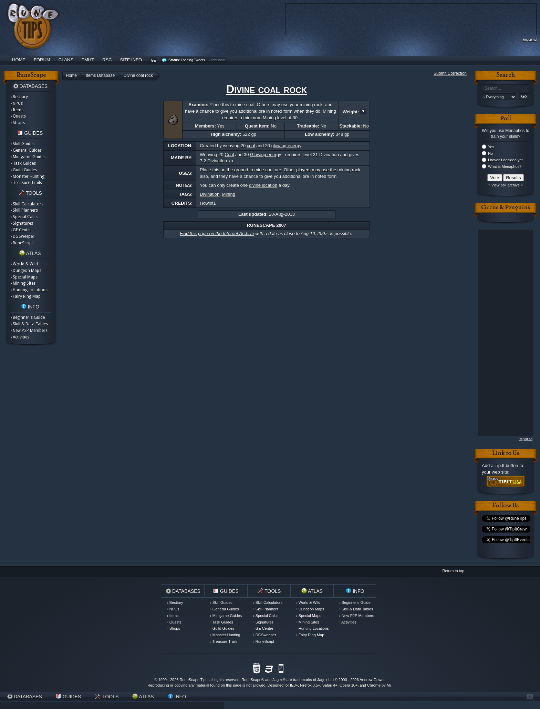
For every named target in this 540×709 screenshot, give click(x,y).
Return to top (453, 571)
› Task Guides (23, 163)
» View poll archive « (505, 185)
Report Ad (530, 39)
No (490, 153)
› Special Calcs (24, 216)
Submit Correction (450, 73)
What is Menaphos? (504, 166)
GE (153, 60)
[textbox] (505, 88)
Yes (491, 147)
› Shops (18, 122)
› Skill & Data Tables (29, 324)
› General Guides (26, 150)
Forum (42, 59)
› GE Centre (21, 229)
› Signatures (22, 223)
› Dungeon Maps (26, 270)
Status (173, 60)
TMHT (88, 59)
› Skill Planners (24, 210)
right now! (218, 60)
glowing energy (286, 145)
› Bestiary (19, 96)
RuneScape (251, 680)
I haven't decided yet (505, 160)
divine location (263, 185)
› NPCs (17, 103)
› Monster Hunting (27, 176)
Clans (66, 59)
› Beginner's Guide (28, 317)
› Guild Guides (24, 170)
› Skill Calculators (27, 204)
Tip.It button (506, 465)
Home (18, 59)
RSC (107, 59)
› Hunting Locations (29, 289)
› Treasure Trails (26, 182)
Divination (209, 194)
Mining (228, 194)
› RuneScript (22, 243)
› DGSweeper (22, 236)
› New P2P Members (29, 330)
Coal (229, 154)
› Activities (20, 337)
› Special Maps (24, 277)
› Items (17, 110)
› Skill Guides (22, 143)
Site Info (131, 59)
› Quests (18, 116)
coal (251, 145)
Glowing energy (265, 154)
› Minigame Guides (28, 156)
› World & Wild (24, 264)
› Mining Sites (23, 283)
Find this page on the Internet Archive (217, 233)
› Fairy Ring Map (26, 296)
